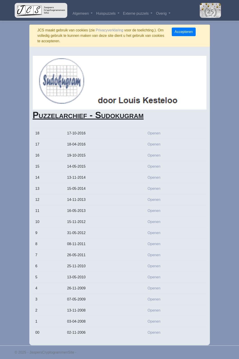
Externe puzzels (136, 13)
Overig (162, 13)
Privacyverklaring (109, 30)
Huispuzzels (106, 13)
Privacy (83, 352)
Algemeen (81, 13)
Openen (154, 133)
